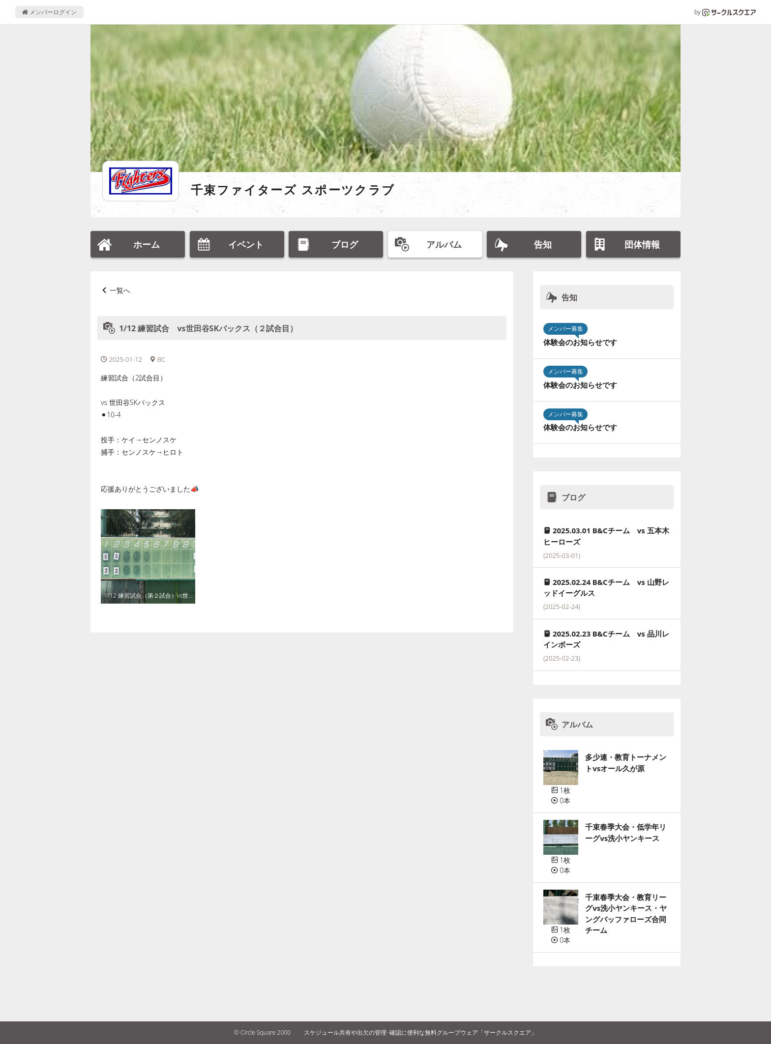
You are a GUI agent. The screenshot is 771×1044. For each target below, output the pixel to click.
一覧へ (120, 290)
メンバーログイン (49, 12)
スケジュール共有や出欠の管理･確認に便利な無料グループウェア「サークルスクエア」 (420, 1032)
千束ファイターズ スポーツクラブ (293, 189)
